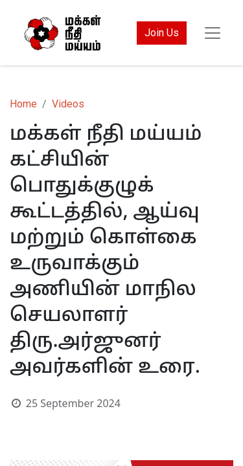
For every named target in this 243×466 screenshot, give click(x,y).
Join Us (162, 33)
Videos (68, 104)
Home (23, 104)
